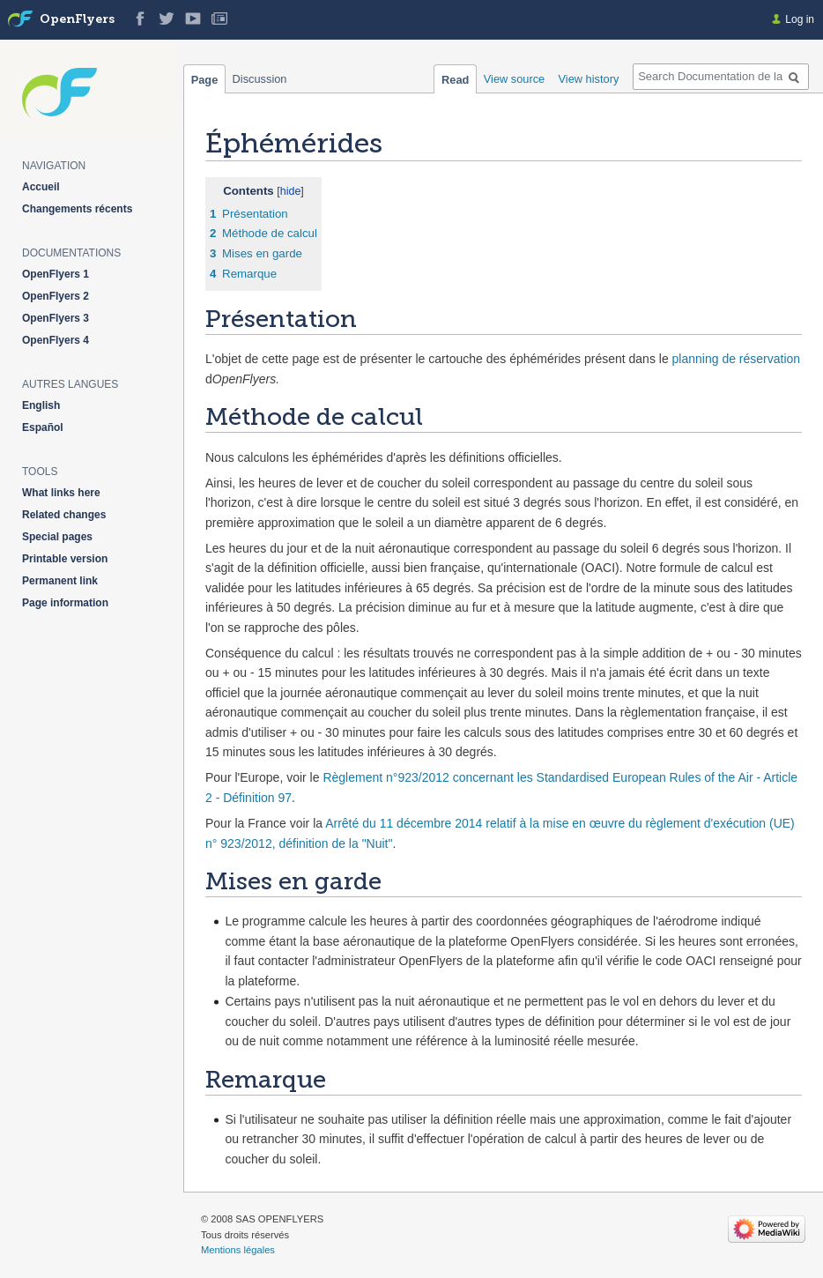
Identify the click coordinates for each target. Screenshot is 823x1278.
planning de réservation (736, 359)
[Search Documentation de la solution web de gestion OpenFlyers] (721, 76)
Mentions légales (238, 1250)
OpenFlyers (77, 19)
